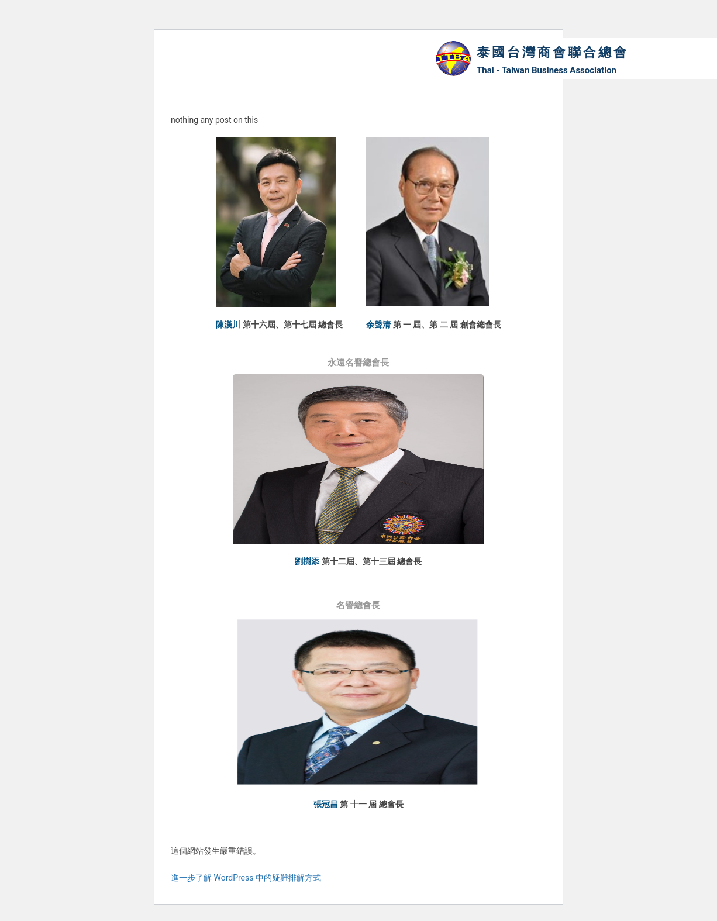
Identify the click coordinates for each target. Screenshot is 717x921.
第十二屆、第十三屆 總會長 (372, 561)
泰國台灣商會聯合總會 (553, 52)
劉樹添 (307, 561)
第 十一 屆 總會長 (371, 804)
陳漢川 (228, 324)
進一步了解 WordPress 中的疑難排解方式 (246, 877)
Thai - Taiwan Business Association (546, 70)
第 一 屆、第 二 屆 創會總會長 (447, 324)
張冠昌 (325, 804)
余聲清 (378, 324)
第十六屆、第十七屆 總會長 (293, 324)
